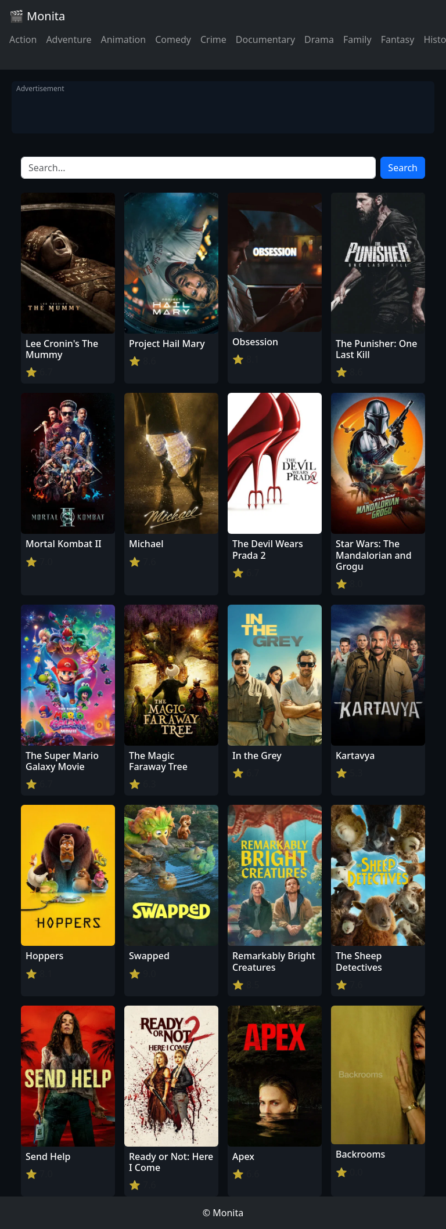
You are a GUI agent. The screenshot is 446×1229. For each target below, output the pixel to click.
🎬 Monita (37, 16)
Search (403, 167)
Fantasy (398, 39)
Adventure (68, 39)
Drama (319, 39)
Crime (213, 39)
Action (23, 39)
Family (357, 39)
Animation (123, 39)
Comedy (173, 39)
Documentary (265, 39)
